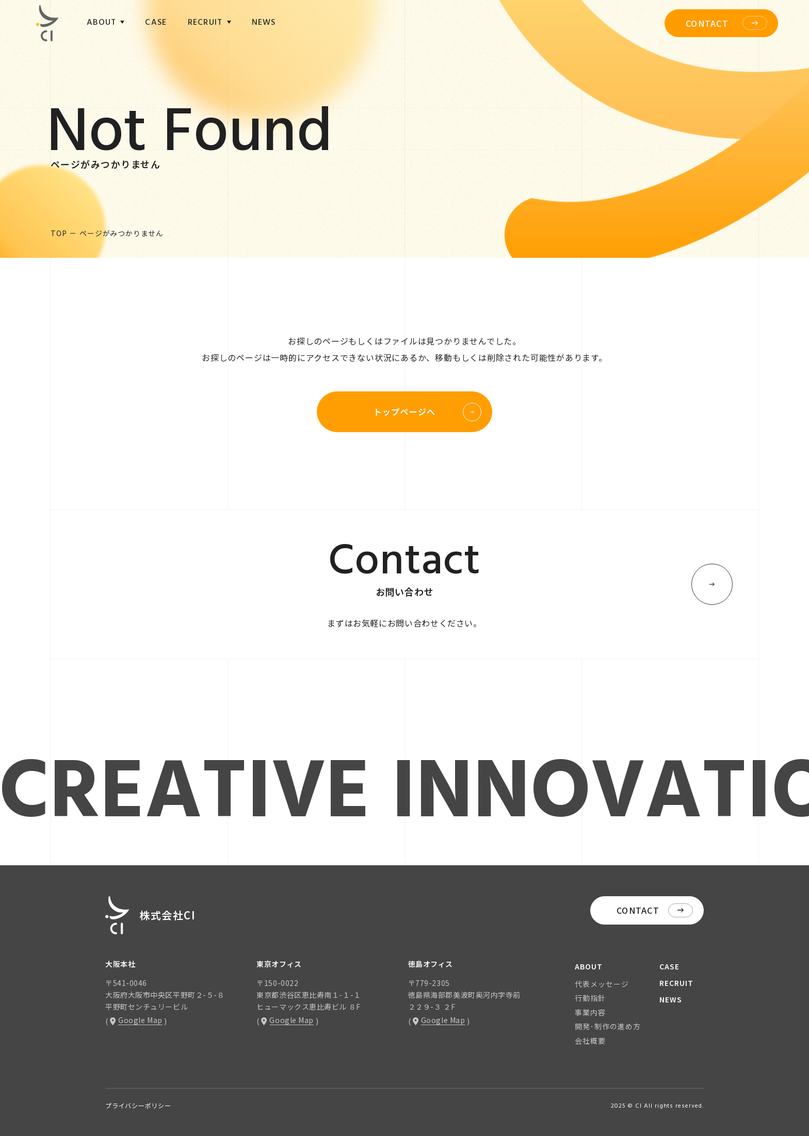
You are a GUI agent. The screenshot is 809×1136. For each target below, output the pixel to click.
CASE (156, 22)
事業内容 (590, 1012)
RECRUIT (676, 983)
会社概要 (590, 1040)
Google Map (136, 1020)
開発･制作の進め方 (608, 1026)
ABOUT (589, 966)
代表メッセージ (602, 984)
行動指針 (590, 998)
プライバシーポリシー (138, 1105)
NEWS (264, 22)
